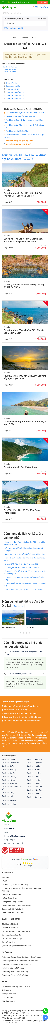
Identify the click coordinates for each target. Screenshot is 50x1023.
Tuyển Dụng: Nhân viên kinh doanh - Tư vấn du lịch (20, 961)
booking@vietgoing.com (14, 836)
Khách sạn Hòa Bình (34, 769)
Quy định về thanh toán (10, 928)
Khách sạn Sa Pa (8, 766)
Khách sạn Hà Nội (8, 759)
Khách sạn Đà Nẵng (9, 776)
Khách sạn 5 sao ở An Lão (14, 98)
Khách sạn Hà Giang (34, 766)
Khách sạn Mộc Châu (34, 763)
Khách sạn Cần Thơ (34, 783)
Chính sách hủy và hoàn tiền (12, 935)
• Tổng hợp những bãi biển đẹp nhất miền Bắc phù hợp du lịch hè (24, 559)
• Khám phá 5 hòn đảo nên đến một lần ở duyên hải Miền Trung (24, 578)
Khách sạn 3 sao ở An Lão (14, 92)
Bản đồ (15, 38)
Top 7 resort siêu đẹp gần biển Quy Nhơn (20, 116)
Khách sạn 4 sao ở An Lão (14, 95)
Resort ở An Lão (10, 83)
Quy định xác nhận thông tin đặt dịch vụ (16, 931)
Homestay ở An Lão (12, 86)
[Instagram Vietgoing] (9, 843)
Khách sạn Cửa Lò (33, 776)
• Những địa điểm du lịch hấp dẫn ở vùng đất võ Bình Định (24, 554)
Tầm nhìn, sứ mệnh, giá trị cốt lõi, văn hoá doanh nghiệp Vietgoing (22, 889)
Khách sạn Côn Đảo (34, 793)
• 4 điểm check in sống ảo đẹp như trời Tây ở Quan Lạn (23, 589)
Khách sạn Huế (7, 796)
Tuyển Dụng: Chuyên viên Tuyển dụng (15, 975)
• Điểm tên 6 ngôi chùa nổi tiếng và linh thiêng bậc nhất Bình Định (23, 549)
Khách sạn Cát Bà (8, 773)
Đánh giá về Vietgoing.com (11, 894)
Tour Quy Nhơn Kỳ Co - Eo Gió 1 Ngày (21, 467)
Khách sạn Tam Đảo (34, 773)
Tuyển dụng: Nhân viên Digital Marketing (16, 964)
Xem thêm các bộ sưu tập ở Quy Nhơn (19, 141)
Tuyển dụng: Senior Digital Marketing (15, 972)
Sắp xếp (25, 38)
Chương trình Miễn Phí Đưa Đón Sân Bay (16, 905)
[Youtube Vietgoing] (18, 843)
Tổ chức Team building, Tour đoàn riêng (16, 987)
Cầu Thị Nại (30, 627)
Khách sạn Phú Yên (9, 801)
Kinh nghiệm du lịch (9, 994)
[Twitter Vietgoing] (14, 843)
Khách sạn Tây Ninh (34, 780)
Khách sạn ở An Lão (12, 89)
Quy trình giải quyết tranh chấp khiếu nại (16, 946)
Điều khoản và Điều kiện (10, 924)
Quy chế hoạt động (8, 942)
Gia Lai (13, 13)
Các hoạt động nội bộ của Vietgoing (15, 885)
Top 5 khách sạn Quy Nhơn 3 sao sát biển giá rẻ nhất (25, 113)
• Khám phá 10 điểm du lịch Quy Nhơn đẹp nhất (21, 564)
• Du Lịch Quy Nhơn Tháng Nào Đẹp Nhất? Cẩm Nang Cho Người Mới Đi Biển (24, 543)
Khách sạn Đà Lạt (8, 793)
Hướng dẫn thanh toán (10, 898)
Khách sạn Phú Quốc (34, 787)
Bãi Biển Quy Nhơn (8, 627)
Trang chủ (5, 13)
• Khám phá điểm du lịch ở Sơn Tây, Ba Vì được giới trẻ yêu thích (24, 584)
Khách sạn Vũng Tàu (34, 790)
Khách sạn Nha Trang (9, 783)
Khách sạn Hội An (8, 780)
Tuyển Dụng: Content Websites (13, 968)
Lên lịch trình (42, 2)
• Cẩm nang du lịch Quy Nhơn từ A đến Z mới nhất (21, 568)
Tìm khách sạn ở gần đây (14, 28)
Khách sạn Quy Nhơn (34, 797)
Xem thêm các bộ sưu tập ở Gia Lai (18, 144)
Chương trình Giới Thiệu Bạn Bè (13, 909)
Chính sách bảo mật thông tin (12, 938)
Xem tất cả (28, 159)
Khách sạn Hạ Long (9, 769)
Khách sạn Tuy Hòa (9, 804)
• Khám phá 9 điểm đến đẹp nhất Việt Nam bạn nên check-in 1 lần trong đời (25, 572)
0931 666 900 (40, 7)
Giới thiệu (5, 877)
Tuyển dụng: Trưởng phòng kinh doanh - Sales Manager (21, 957)
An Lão (19, 13)
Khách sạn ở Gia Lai (10, 67)
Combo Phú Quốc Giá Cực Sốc (20, 2)
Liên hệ (4, 881)
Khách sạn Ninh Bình (34, 759)
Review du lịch (7, 990)
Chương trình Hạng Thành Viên (13, 913)
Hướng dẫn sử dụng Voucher (12, 902)
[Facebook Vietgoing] (5, 843)
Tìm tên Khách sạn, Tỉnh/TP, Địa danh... (17, 19)
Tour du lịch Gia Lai (10, 69)
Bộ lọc (34, 38)
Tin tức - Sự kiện (7, 997)
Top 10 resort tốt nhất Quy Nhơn (17, 131)
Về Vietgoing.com (8, 1001)
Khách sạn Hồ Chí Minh (10, 763)
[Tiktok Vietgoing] (22, 843)
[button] (20, 633)
